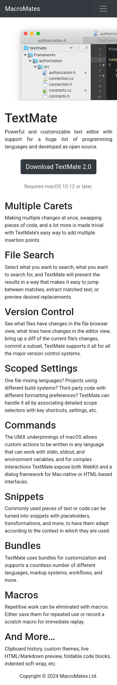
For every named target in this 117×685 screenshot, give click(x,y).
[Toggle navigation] (103, 8)
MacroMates (22, 8)
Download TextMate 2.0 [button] (58, 166)
